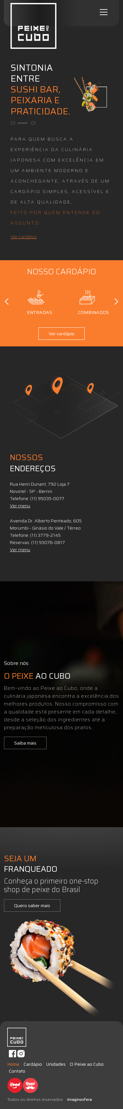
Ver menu (20, 505)
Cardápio (33, 1064)
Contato (17, 1071)
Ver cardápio (23, 236)
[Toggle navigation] (104, 12)
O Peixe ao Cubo (87, 1064)
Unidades (56, 1064)
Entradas (36, 301)
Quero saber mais (32, 905)
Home (13, 1064)
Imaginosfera (79, 1099)
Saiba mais (25, 743)
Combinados (87, 301)
